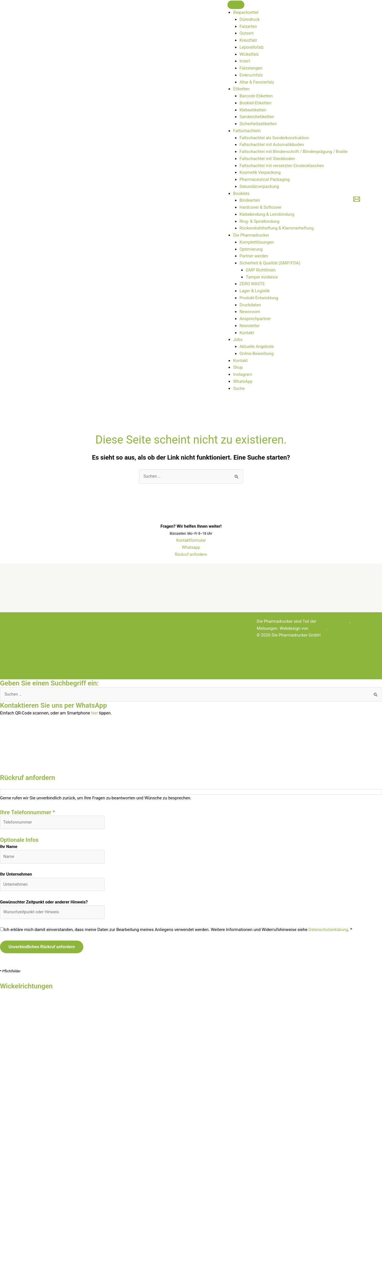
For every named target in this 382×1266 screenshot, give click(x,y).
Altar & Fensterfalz (257, 82)
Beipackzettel (245, 12)
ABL (26, 663)
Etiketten (241, 88)
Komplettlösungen (257, 242)
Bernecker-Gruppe (334, 621)
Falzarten (248, 26)
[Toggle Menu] (235, 5)
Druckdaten (250, 304)
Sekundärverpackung (259, 186)
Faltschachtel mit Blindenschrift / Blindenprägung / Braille (294, 151)
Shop (238, 367)
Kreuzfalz (248, 40)
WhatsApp (243, 381)
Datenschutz (34, 670)
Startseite (31, 621)
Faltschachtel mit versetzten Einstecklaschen (282, 165)
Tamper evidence (262, 277)
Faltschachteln (247, 130)
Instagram (242, 374)
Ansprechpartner (255, 318)
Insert (245, 61)
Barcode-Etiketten (256, 95)
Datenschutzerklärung (329, 931)
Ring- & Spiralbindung (260, 221)
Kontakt (247, 332)
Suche (239, 388)
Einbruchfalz (251, 75)
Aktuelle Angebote (257, 346)
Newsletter (250, 325)
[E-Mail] (356, 199)
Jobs (237, 339)
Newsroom (250, 311)
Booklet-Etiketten (255, 102)
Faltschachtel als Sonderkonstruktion (274, 137)
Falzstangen (251, 68)
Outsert (247, 33)
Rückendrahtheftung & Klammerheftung (277, 228)
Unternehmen (152, 649)
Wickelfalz (249, 54)
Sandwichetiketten (257, 116)
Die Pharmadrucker (251, 235)
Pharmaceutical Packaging (265, 179)
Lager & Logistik (255, 290)
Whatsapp (191, 547)
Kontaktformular (191, 540)
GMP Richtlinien (261, 270)
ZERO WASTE (252, 283)
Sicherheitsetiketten (258, 123)
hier (94, 713)
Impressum (32, 656)
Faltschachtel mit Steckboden (267, 158)
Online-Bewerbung (257, 353)
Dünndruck (250, 19)
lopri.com (318, 628)
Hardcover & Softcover (261, 207)
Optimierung (251, 249)
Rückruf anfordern (191, 554)
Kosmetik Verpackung (260, 172)
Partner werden (254, 255)
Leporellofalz (252, 47)
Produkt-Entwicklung (259, 297)
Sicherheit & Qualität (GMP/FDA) (270, 263)
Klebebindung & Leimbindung (267, 214)
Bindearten (250, 200)
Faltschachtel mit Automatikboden (272, 144)
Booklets (241, 193)
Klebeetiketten (253, 110)
